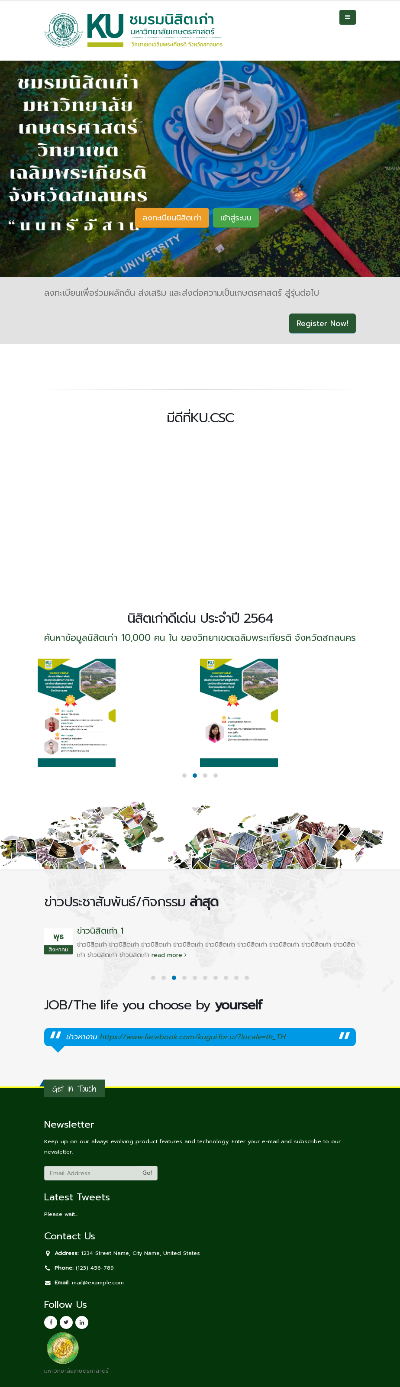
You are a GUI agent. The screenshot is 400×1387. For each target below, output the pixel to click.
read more (169, 955)
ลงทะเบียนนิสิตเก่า (172, 218)
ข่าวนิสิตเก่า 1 (100, 931)
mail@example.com (98, 1282)
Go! (147, 1172)
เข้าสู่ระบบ (236, 218)
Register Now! (322, 323)
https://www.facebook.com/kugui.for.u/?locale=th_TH (192, 1036)
